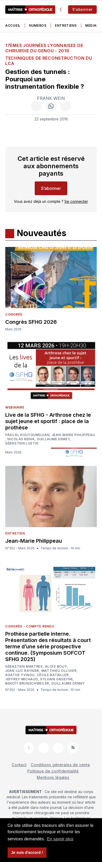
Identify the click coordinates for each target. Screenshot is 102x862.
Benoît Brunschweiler (27, 683)
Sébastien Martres (24, 666)
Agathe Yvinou (20, 675)
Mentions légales (53, 777)
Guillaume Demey (53, 439)
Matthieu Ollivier (59, 671)
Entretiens (66, 25)
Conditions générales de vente (60, 764)
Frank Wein (51, 98)
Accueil (13, 25)
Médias (92, 25)
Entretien (15, 533)
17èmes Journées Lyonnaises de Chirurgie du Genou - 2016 (44, 48)
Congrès (13, 314)
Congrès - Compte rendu (29, 626)
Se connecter (76, 201)
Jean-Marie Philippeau (73, 435)
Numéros (38, 25)
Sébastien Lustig (22, 443)
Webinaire (14, 407)
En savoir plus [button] (60, 839)
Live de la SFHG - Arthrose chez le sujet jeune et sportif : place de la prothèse (48, 421)
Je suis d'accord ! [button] (27, 852)
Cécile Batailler (53, 675)
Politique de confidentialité (53, 771)
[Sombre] (61, 9)
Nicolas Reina (20, 439)
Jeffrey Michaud (21, 679)
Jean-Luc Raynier (22, 671)
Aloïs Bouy (56, 666)
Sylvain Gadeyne (56, 679)
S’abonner (82, 9)
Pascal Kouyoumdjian (27, 435)
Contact (19, 764)
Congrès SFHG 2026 (31, 322)
